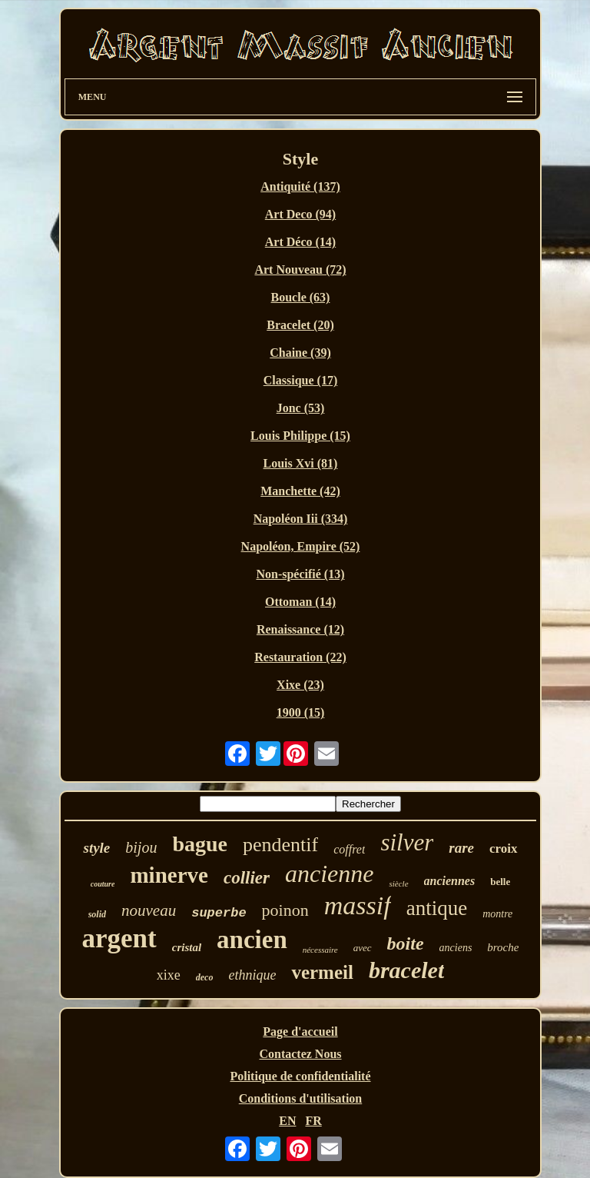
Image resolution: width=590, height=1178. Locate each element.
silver (406, 842)
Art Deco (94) (300, 214)
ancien (252, 939)
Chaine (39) (300, 352)
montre (497, 914)
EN (287, 1120)
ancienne (329, 873)
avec (362, 947)
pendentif (280, 845)
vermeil (322, 972)
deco (205, 977)
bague (199, 844)
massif (357, 905)
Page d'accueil (300, 1031)
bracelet (406, 970)
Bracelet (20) (300, 324)
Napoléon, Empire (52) (300, 546)
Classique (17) (300, 380)
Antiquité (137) (300, 186)
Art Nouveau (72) (300, 269)
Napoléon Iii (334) (301, 518)
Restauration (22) (300, 657)
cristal (186, 947)
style (96, 848)
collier (247, 877)
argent (119, 938)
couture (103, 884)
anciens (455, 947)
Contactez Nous (300, 1053)
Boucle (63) (300, 297)
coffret (349, 849)
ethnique (252, 975)
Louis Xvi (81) (301, 463)
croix (503, 848)
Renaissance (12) (300, 629)
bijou (141, 847)
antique (436, 908)
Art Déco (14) (300, 241)
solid (97, 914)
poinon (285, 910)
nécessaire (320, 949)
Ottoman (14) (300, 601)
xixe (169, 975)
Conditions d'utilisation (301, 1098)
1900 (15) (301, 712)
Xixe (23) (300, 684)
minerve (168, 875)
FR (313, 1120)
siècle (398, 883)
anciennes (450, 880)
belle (500, 881)
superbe (218, 913)
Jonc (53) (301, 407)
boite (405, 943)
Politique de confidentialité (300, 1076)
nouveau (148, 910)
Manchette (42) (300, 490)
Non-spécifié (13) (300, 574)
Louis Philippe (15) (300, 435)
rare (461, 848)
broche (503, 947)
